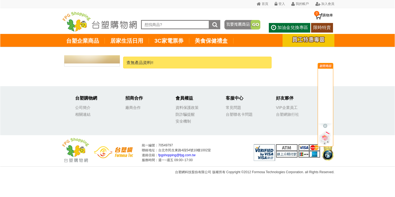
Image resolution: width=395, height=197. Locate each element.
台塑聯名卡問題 (239, 114)
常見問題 (233, 107)
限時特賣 (322, 27)
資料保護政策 (187, 107)
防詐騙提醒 (185, 114)
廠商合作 (133, 107)
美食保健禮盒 (211, 41)
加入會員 (324, 4)
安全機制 (183, 121)
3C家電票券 (169, 41)
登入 (280, 4)
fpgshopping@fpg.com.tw (177, 155)
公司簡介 (83, 107)
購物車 (327, 15)
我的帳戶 (300, 4)
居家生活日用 (126, 41)
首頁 (262, 4)
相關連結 (83, 114)
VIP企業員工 (287, 107)
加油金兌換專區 (289, 27)
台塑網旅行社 (287, 114)
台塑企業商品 (82, 41)
